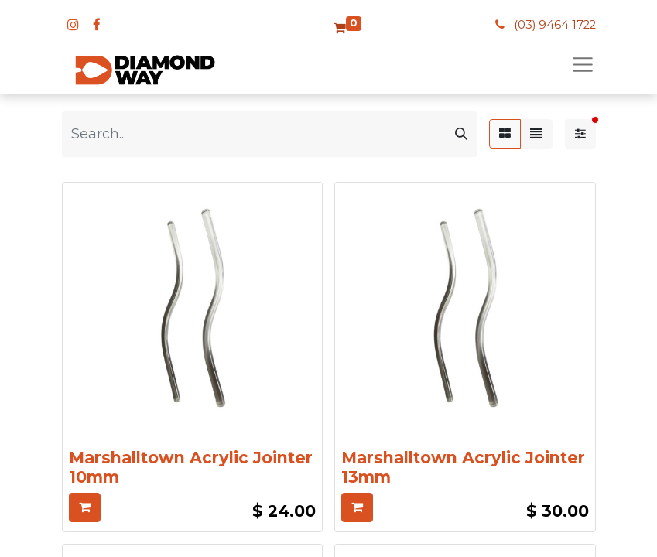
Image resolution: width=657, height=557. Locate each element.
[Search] (461, 134)
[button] (85, 507)
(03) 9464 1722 (555, 25)
